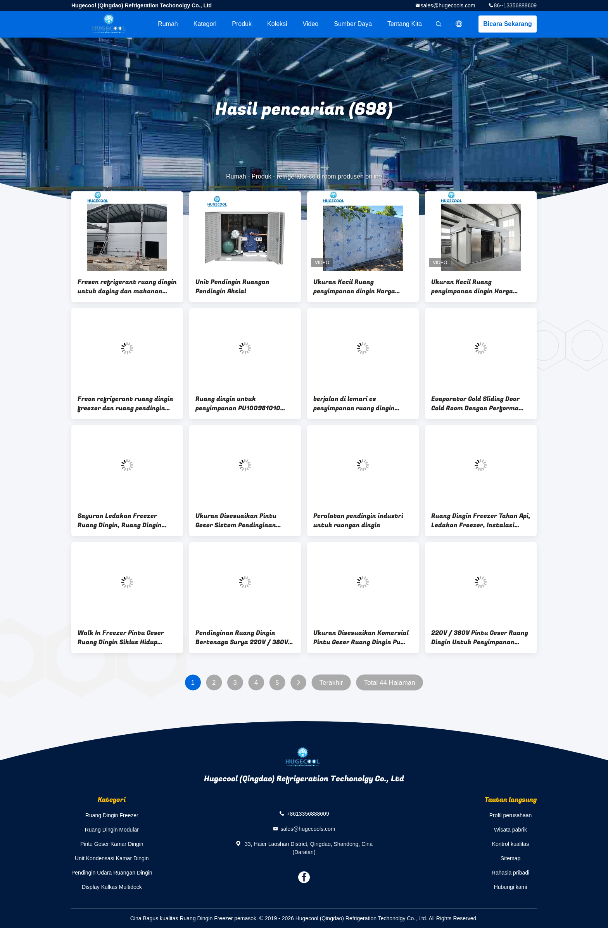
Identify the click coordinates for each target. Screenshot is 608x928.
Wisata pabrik (510, 830)
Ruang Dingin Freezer (111, 815)
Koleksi (277, 24)
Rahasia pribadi (510, 873)
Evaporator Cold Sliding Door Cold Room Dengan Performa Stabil (475, 403)
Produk (242, 24)
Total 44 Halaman (389, 682)
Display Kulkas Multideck (112, 887)
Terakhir (331, 682)
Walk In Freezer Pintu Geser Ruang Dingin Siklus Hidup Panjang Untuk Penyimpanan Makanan (122, 637)
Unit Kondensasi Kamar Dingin (112, 858)
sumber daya (353, 24)
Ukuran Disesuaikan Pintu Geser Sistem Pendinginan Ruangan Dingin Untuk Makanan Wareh (245, 520)
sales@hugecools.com (447, 5)
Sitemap (510, 858)
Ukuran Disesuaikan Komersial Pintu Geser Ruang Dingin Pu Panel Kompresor (361, 637)
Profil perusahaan (510, 815)
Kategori (205, 24)
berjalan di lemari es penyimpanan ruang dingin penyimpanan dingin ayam (354, 403)
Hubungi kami (510, 887)
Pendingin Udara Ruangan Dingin (111, 873)
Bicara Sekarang (507, 24)
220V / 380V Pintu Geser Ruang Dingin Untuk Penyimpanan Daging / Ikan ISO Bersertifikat (479, 637)
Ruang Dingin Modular (112, 830)
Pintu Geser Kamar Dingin (111, 844)
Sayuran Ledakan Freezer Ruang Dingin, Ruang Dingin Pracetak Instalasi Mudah (120, 520)
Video (311, 24)
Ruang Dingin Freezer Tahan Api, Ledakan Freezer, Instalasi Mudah (480, 520)
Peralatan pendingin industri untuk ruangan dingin (358, 520)
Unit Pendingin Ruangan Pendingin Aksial (232, 286)
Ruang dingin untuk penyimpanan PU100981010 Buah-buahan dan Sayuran (237, 403)
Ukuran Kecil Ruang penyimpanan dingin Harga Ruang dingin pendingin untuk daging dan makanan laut (477, 286)
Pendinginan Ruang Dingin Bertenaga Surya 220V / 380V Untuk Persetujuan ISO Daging (241, 637)
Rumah (168, 24)
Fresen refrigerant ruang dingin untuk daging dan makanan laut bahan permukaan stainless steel (127, 286)
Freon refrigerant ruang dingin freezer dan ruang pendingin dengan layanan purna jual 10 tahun (125, 403)
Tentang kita (404, 24)
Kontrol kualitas (510, 844)
